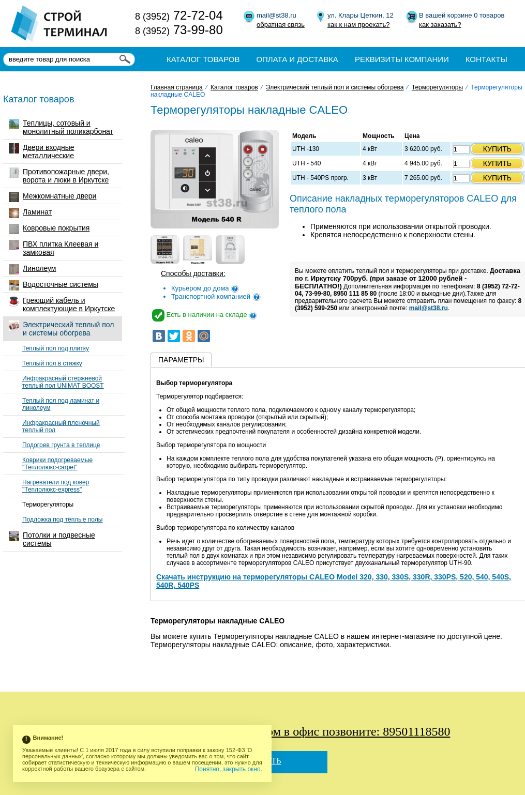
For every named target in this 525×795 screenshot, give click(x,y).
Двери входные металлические (41, 151)
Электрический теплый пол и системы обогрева (61, 328)
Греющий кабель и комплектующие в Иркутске (62, 304)
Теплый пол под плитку (55, 348)
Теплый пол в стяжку (52, 363)
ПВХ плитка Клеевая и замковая (53, 248)
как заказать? (440, 24)
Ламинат (30, 213)
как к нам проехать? (358, 24)
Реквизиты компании (402, 59)
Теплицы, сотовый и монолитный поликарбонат (61, 127)
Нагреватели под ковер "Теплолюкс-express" (55, 486)
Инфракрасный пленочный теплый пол (61, 426)
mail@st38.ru (428, 308)
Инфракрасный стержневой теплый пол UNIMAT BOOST (63, 382)
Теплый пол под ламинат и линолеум (60, 404)
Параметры (181, 360)
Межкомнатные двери (52, 197)
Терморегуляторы (47, 504)
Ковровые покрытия (49, 229)
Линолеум (32, 269)
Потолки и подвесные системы (52, 539)
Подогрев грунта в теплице (61, 445)
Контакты (486, 59)
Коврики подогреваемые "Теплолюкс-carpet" (57, 463)
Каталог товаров (203, 59)
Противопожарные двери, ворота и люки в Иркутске (59, 175)
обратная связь (281, 24)
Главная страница (177, 87)
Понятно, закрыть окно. (228, 769)
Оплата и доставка (297, 59)
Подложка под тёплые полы (62, 519)
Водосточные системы (53, 285)
